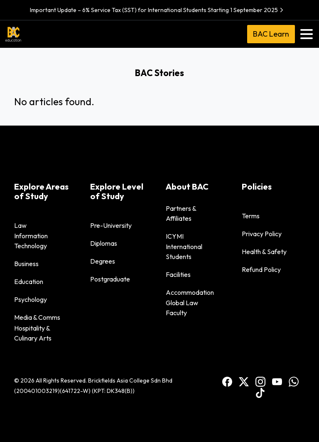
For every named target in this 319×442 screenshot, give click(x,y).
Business (26, 263)
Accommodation (190, 292)
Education (28, 281)
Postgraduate (110, 279)
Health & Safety (264, 251)
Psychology (30, 299)
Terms (251, 216)
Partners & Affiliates (181, 213)
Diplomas (103, 243)
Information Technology (31, 241)
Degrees (102, 261)
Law (20, 225)
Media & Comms (37, 317)
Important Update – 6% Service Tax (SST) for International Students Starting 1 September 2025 (157, 10)
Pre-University (111, 225)
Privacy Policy (262, 234)
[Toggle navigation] (306, 34)
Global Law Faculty (182, 308)
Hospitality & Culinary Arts (33, 333)
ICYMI (175, 236)
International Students (184, 251)
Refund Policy (261, 269)
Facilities (178, 274)
